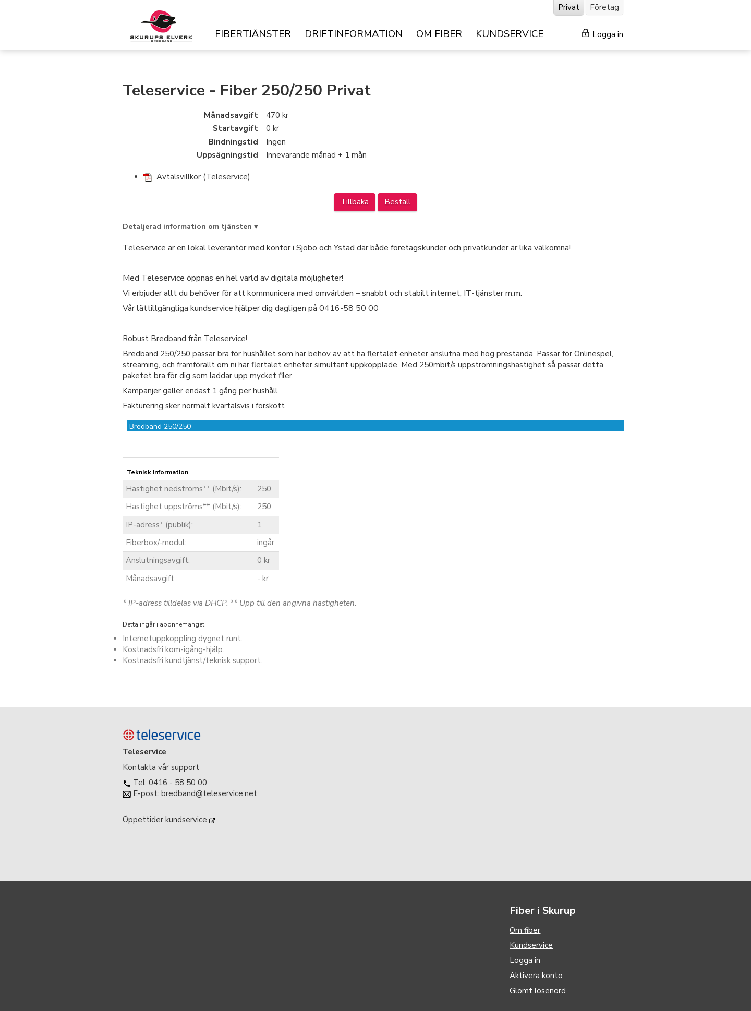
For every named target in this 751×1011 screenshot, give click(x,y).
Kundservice (531, 945)
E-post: (142, 793)
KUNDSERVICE (509, 34)
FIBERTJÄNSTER (253, 34)
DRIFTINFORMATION (354, 34)
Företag (604, 7)
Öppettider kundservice (165, 819)
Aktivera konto (536, 975)
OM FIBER (439, 34)
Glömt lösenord (538, 990)
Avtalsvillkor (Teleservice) (196, 177)
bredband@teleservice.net (209, 793)
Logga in (602, 34)
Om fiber (525, 930)
